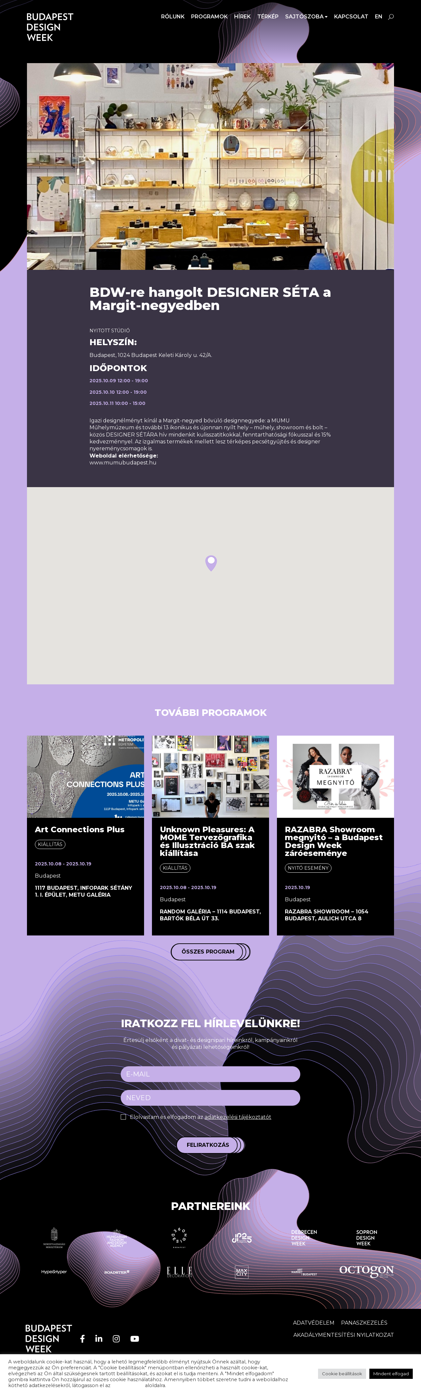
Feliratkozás (208, 1145)
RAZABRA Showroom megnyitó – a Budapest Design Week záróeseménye (334, 841)
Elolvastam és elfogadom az (200, 1117)
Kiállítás (50, 844)
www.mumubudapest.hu (123, 463)
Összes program (208, 952)
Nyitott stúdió (109, 331)
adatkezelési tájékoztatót (238, 1117)
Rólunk (173, 16)
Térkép (268, 16)
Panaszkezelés (364, 1323)
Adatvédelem (313, 1323)
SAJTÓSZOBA (304, 16)
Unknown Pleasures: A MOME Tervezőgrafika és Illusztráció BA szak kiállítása (207, 841)
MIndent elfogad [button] (391, 1373)
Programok (209, 16)
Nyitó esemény (308, 868)
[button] (211, 563)
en (379, 16)
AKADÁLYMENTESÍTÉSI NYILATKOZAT (343, 1335)
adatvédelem (128, 1385)
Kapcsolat (351, 16)
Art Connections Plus (80, 829)
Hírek (242, 16)
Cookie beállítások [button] (342, 1373)
